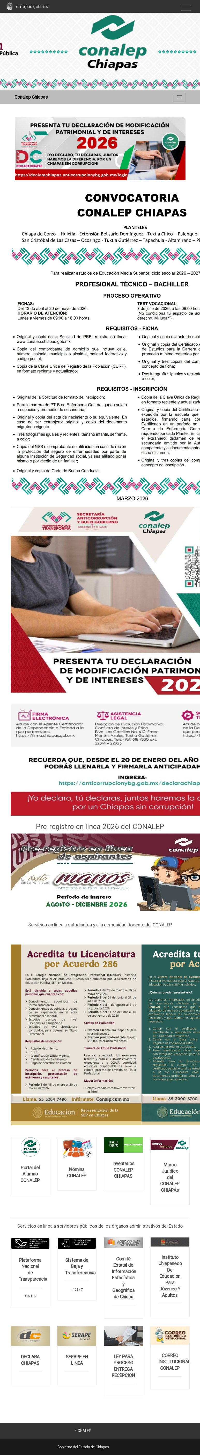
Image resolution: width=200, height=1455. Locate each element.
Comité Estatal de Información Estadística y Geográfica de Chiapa (124, 1277)
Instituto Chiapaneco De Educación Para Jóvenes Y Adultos (170, 1276)
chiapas (32, 6)
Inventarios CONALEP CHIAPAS (123, 1170)
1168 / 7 (30, 1296)
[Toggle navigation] (186, 8)
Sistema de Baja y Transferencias (80, 1266)
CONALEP (83, 1431)
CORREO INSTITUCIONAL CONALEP (174, 1362)
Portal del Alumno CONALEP (30, 1174)
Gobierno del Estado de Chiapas (83, 1447)
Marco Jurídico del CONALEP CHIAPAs (170, 1177)
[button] (27, 148)
